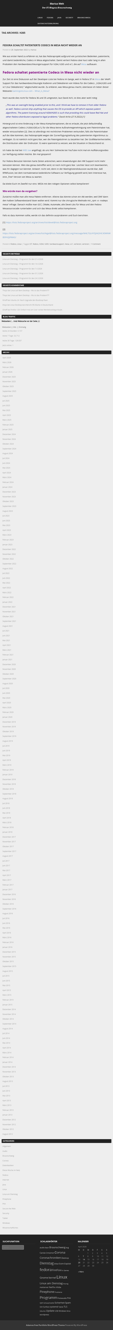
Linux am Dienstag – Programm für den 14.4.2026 (23, 264)
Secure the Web (9, 1208)
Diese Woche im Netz (11, 1170)
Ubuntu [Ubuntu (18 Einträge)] (43, 1311)
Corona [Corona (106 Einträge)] (60, 1252)
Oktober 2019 (8, 731)
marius (33, 50)
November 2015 (9, 956)
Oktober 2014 (8, 1019)
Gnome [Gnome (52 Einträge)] (44, 1277)
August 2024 (8, 453)
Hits (15, 327)
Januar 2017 (7, 889)
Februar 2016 (8, 942)
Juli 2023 (6, 516)
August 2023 (8, 511)
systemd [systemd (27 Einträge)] (54, 1306)
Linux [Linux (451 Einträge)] (61, 1277)
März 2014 (7, 1052)
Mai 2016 (6, 928)
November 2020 (9, 669)
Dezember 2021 (9, 607)
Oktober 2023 (8, 501)
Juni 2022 (6, 578)
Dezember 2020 (9, 664)
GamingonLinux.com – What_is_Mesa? (30, 91)
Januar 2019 (7, 774)
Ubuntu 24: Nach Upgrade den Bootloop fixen (29, 300)
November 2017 (9, 841)
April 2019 (7, 760)
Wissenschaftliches (10, 1227)
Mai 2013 (6, 1095)
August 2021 (8, 626)
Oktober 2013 (8, 1076)
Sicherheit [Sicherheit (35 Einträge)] (60, 1302)
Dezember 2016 (9, 894)
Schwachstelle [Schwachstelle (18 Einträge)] (49, 1303)
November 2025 (9, 381)
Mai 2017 (6, 870)
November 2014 (9, 1014)
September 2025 (9, 391)
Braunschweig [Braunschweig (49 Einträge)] (57, 1247)
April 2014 (7, 1048)
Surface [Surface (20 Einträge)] (46, 1307)
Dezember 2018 (9, 779)
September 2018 (9, 794)
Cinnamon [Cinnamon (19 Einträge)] (50, 1253)
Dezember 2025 (9, 377)
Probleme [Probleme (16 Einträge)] (58, 1292)
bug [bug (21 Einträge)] (67, 1247)
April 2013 (7, 1100)
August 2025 (8, 396)
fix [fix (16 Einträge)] (62, 1270)
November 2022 (9, 554)
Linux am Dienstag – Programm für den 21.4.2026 (23, 259)
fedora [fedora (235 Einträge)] (46, 1269)
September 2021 (9, 621)
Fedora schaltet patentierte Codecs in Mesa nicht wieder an (42, 45)
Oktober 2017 (8, 846)
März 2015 (7, 995)
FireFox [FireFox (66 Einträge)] (56, 1270)
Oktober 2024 (8, 444)
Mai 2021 (6, 640)
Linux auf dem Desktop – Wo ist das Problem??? (30, 290)
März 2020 (7, 707)
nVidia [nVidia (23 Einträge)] (58, 1287)
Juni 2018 (6, 808)
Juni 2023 (6, 520)
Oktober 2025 (8, 386)
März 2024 (7, 477)
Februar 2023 (8, 539)
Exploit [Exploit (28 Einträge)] (67, 1263)
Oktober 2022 (8, 559)
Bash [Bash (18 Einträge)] (47, 1247)
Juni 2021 (6, 635)
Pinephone (7, 1199)
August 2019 (8, 741)
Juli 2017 (6, 861)
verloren (85, 244)
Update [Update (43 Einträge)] (50, 1310)
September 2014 (9, 1024)
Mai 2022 (6, 583)
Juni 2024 (6, 463)
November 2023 (9, 496)
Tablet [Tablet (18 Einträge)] (61, 1307)
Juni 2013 (6, 1091)
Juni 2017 (6, 865)
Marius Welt (57, 3)
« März (81, 1271)
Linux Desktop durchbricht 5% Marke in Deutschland (31, 305)
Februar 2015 (8, 1000)
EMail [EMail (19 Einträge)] (56, 1264)
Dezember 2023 (9, 492)
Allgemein (7, 1146)
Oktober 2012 (8, 1129)
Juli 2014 (6, 1033)
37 (31, 244)
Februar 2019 (8, 770)
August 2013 (8, 1081)
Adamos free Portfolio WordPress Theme (45, 1325)
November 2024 (9, 439)
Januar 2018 (7, 832)
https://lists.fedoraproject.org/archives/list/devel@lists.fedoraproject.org (41, 222)
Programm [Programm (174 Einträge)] (48, 1297)
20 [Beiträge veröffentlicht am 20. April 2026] (79, 1262)
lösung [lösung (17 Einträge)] (65, 1284)
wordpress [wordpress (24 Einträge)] (44, 1314)
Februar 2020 (8, 712)
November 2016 (9, 899)
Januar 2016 (7, 947)
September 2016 (9, 909)
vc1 (71, 244)
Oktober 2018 (8, 789)
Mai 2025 (6, 410)
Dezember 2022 (9, 549)
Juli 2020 (6, 688)
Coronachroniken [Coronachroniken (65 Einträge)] (50, 1257)
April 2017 (7, 875)
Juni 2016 (6, 923)
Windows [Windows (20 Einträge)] (62, 1311)
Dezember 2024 (9, 434)
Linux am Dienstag (10, 1194)
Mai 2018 (6, 813)
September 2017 (9, 851)
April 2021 (7, 645)
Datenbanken (8, 1165)
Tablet (5, 1218)
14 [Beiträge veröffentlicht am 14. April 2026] (84, 1259)
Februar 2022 (8, 597)
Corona (6, 1160)
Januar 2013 (7, 1115)
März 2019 (7, 765)
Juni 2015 (6, 980)
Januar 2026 (7, 372)
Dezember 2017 (9, 837)
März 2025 (7, 420)
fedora (35, 244)
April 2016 (7, 933)
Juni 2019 (6, 750)
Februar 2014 (8, 1057)
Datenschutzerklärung (48, 23)
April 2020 (7, 702)
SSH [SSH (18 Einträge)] (41, 1307)
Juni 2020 (6, 693)
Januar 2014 (7, 1062)
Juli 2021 (6, 630)
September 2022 (9, 563)
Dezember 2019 (9, 722)
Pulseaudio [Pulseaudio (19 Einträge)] (62, 1298)
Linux (40, 17)
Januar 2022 (7, 602)
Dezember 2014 (9, 1009)
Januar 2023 (7, 544)
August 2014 (8, 1028)
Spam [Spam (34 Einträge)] (68, 1302)
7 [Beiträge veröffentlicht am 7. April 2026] (83, 1256)
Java (59, 17)
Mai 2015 (6, 985)
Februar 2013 (8, 1110)
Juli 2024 (6, 458)
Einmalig (22, 327)
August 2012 (8, 1134)
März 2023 (7, 535)
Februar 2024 (8, 482)
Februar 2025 (8, 424)
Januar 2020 (7, 717)
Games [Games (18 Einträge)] (66, 1270)
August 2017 (8, 856)
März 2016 (7, 937)
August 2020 (8, 683)
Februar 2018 (8, 827)
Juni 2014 (6, 1038)
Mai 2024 (6, 468)
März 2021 (7, 650)
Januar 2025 (7, 429)
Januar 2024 (7, 487)
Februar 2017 (8, 885)
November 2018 (9, 784)
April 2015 (7, 990)
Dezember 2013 (9, 1067)
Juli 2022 (6, 573)
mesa (67, 244)
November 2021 (9, 611)
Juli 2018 (6, 803)
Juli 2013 (6, 1086)
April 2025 (7, 415)
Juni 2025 (6, 405)
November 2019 (9, 726)
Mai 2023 (6, 525)
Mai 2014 (6, 1043)
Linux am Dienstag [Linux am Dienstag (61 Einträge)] (51, 1283)
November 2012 (9, 1124)
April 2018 (7, 818)
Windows (6, 1223)
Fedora (50, 17)
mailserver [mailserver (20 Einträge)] (44, 1287)
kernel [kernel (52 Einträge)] (52, 1277)
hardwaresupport (57, 244)
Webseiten (6, 327)
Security (69, 17)
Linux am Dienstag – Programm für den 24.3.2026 (23, 278)
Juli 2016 (6, 918)
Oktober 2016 (8, 904)
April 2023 (7, 530)
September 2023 (9, 506)
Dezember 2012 (9, 1119)
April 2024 (7, 472)
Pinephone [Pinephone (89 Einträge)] (47, 1292)
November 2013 (9, 1071)
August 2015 (8, 971)
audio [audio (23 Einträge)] (42, 1247)
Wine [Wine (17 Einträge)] (68, 1311)
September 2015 (9, 966)
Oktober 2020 (8, 674)
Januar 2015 (7, 1004)
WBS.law (27, 150)
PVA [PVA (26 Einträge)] (69, 1298)
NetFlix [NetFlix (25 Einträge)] (52, 1287)
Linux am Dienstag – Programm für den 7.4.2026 (22, 268)
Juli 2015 (6, 976)
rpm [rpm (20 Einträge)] (41, 1303)
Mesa (84, 64)
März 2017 (7, 880)
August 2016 (8, 913)
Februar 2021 (8, 654)
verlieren (77, 244)
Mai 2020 (6, 698)
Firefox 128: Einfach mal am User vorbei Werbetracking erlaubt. (37, 309)
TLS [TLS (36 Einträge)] (65, 1306)
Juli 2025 (6, 401)
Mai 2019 (6, 755)
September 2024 (9, 448)
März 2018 (7, 822)
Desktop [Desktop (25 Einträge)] (65, 1258)
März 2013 (7, 1105)
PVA (4, 1204)
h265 (47, 244)
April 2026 (7, 357)
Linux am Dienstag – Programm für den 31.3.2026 (23, 273)
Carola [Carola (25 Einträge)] (42, 1252)
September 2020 (9, 678)
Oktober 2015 (8, 961)
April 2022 (7, 587)
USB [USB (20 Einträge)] (56, 1311)
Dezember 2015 (9, 952)
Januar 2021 (7, 659)
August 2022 (8, 568)
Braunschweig (83, 17)
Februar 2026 (8, 367)
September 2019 (9, 736)
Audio (5, 1151)
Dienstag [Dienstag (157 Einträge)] (47, 1263)
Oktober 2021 (8, 616)
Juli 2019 (6, 746)
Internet (6, 1180)
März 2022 (7, 592)
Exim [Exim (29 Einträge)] (61, 1263)
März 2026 (7, 362)
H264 (41, 244)
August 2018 (8, 798)
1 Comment (95, 244)
